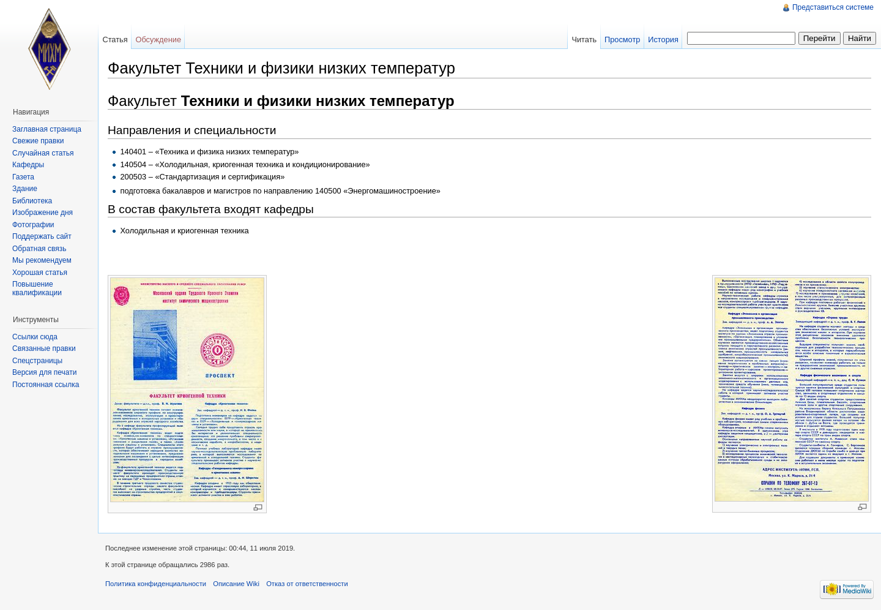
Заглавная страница (46, 129)
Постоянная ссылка (45, 384)
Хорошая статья (39, 272)
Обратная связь (39, 248)
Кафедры (28, 164)
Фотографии (33, 224)
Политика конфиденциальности (155, 583)
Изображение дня (42, 212)
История (663, 39)
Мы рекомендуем (42, 260)
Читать (584, 39)
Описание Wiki (236, 583)
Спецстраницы (37, 360)
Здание (24, 188)
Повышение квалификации (37, 288)
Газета (23, 177)
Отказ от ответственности (307, 583)
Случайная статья (42, 153)
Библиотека (32, 201)
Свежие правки (38, 141)
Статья (114, 39)
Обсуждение (158, 39)
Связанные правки (44, 348)
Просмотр (622, 39)
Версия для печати (44, 372)
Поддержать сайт (42, 236)
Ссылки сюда (35, 337)
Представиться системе (833, 7)
